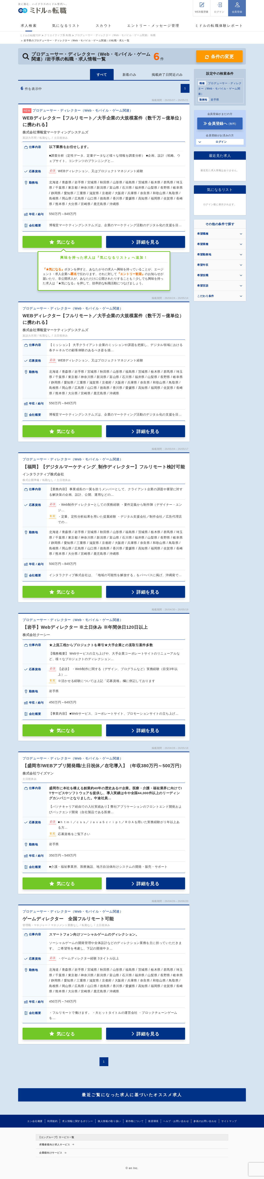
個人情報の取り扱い (109, 1121)
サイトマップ (229, 1121)
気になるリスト (66, 25)
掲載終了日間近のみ (167, 74)
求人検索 (29, 25)
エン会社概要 (35, 1121)
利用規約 (52, 1121)
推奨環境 (153, 1121)
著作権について (134, 1121)
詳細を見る (147, 242)
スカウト (104, 25)
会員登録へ (222, 124)
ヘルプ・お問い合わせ (176, 1121)
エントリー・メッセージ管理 (153, 25)
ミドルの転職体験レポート (219, 25)
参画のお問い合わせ (205, 1121)
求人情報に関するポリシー (77, 1121)
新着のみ (129, 74)
